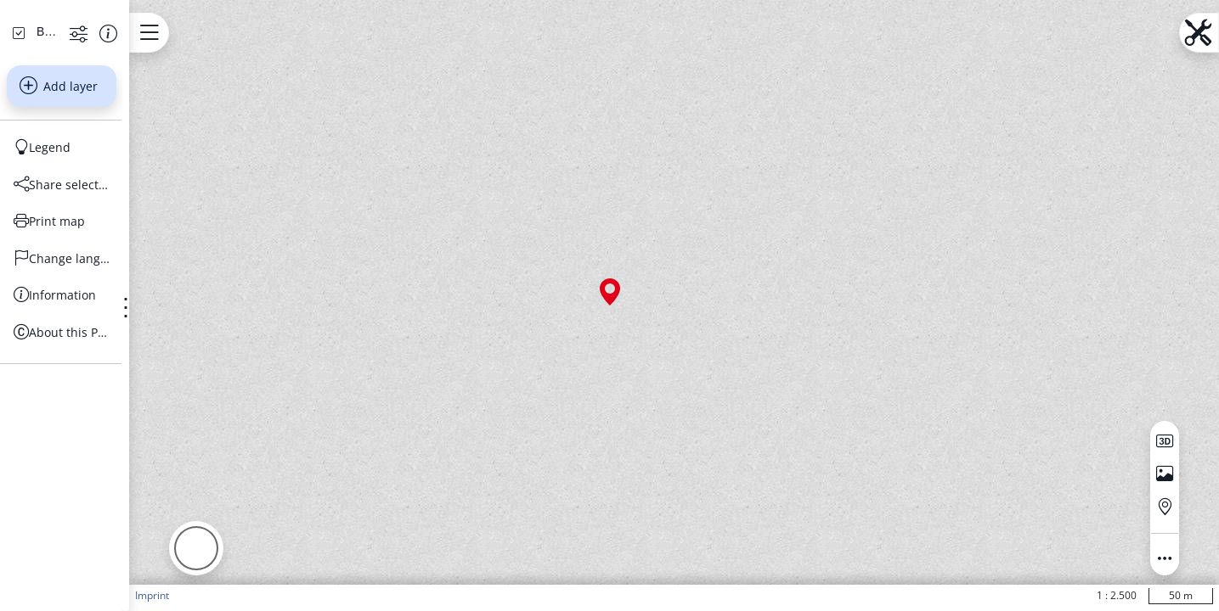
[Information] (149, 456)
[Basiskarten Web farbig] (115, 192)
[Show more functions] (236, 194)
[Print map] (149, 382)
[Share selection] (149, 346)
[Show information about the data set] (266, 194)
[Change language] (149, 420)
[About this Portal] (149, 494)
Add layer (147, 247)
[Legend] (149, 309)
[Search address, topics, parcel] (137, 135)
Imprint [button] (328, 595)
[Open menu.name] (325, 33)
